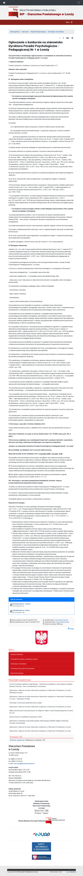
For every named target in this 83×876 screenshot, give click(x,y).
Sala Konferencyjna (17, 673)
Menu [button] (69, 22)
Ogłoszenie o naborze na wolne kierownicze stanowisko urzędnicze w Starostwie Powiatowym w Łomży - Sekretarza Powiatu (41, 698)
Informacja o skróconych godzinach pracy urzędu (25, 703)
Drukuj (71, 628)
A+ (67, 38)
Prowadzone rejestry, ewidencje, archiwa (24, 659)
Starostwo (25, 32)
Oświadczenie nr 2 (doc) (21, 610)
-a (59, 38)
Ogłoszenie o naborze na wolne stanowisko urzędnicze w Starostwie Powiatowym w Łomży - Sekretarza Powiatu (40, 691)
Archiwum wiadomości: (17, 740)
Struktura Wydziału (17, 654)
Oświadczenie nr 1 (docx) (21, 604)
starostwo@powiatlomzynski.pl (23, 763)
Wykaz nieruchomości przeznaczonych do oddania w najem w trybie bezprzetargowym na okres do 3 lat (41, 712)
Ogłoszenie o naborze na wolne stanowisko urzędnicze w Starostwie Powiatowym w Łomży (40, 707)
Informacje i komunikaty (56, 32)
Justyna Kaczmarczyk (61, 620)
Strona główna (15, 32)
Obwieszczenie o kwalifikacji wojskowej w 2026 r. (26, 717)
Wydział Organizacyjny (38, 32)
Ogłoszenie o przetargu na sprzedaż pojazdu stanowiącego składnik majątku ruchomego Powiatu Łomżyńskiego (38, 722)
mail (60, 872)
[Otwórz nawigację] (78, 3)
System (71, 872)
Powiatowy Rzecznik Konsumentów (23, 668)
